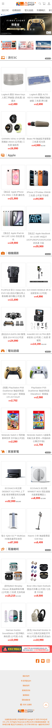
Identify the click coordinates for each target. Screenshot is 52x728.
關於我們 (26, 676)
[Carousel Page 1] (18, 29)
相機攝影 (16, 10)
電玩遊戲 (28, 10)
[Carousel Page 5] (30, 29)
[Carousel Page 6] (33, 29)
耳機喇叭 (41, 10)
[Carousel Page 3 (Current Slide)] (24, 29)
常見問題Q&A (26, 681)
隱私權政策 (26, 700)
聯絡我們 (26, 686)
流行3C (5, 10)
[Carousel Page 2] (21, 29)
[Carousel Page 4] (27, 29)
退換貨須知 (26, 690)
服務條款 (26, 695)
